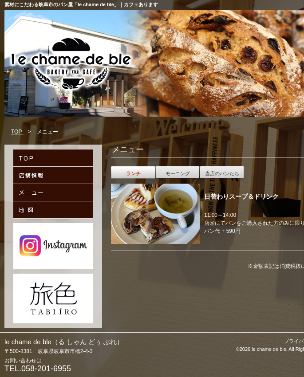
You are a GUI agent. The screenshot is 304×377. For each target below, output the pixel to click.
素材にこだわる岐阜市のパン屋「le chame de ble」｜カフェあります (81, 4)
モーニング (178, 173)
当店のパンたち (222, 173)
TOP (17, 132)
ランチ (133, 173)
